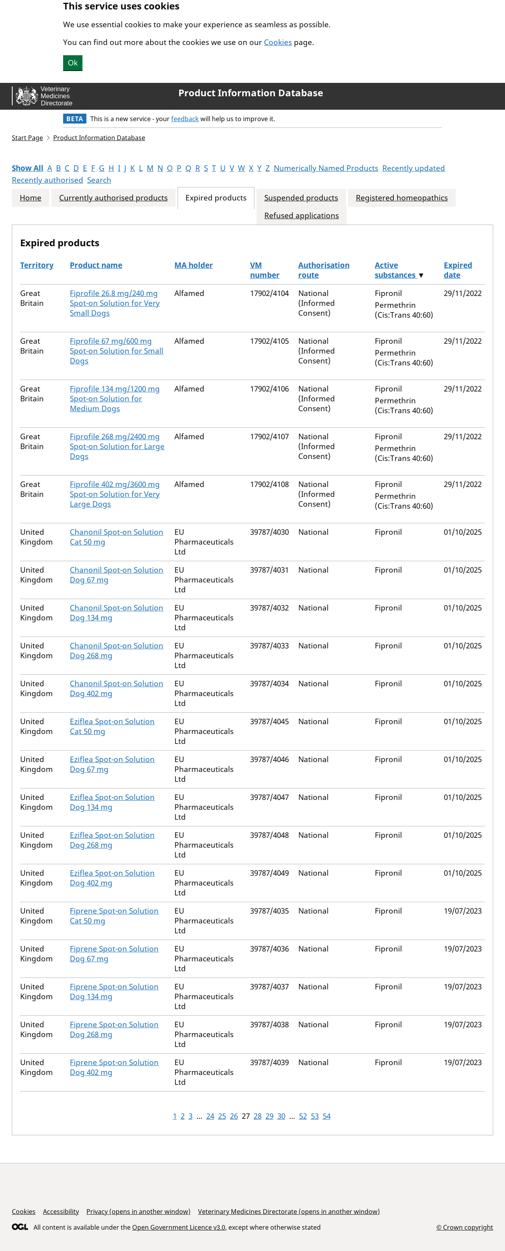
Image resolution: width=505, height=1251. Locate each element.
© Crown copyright (464, 1227)
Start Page (27, 137)
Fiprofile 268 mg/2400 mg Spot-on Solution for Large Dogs (117, 446)
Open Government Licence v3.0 (178, 1227)
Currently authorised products (113, 198)
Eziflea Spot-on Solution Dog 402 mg (112, 878)
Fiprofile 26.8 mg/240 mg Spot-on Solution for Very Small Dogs (115, 303)
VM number (265, 270)
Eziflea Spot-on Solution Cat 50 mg (112, 726)
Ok (73, 63)
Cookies (278, 42)
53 (315, 1116)
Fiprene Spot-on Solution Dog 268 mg (114, 1029)
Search (99, 180)
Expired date (458, 270)
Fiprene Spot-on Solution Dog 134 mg (114, 991)
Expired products (216, 198)
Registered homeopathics (402, 198)
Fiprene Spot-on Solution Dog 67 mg (114, 954)
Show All (27, 168)
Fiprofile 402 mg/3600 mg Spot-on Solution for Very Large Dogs (115, 494)
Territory (37, 265)
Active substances (396, 270)
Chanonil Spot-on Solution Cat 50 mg (116, 537)
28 (258, 1116)
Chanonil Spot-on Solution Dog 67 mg (116, 575)
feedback (185, 118)
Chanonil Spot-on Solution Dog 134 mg (116, 613)
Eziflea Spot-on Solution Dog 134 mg (112, 802)
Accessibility (61, 1211)
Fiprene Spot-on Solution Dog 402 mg (114, 1067)
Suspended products (301, 198)
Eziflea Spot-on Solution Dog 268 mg (112, 840)
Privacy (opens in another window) (138, 1211)
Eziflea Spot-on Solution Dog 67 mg (112, 764)
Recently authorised (47, 180)
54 (327, 1116)
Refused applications (301, 216)
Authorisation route (324, 270)
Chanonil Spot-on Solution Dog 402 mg (116, 688)
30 (281, 1116)
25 (222, 1116)
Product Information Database (250, 93)
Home (30, 198)
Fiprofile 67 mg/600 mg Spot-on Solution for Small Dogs (116, 351)
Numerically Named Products (326, 168)
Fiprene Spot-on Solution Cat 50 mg (114, 916)
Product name (96, 265)
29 (269, 1116)
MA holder (193, 265)
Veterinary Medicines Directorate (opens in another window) (289, 1211)
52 (303, 1116)
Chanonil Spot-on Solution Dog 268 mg (116, 650)
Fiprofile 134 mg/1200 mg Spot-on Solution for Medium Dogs (115, 399)
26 (234, 1116)
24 (210, 1116)
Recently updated (413, 168)
